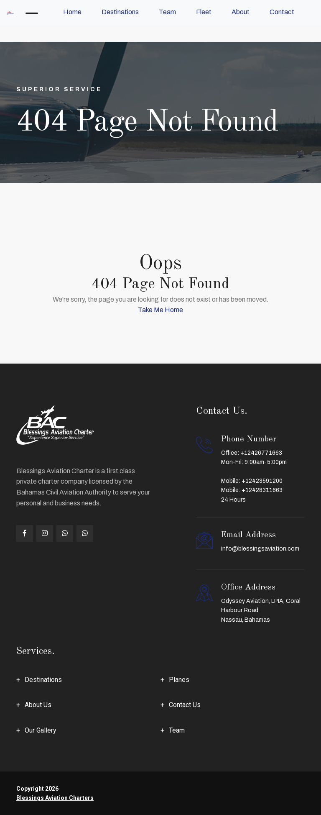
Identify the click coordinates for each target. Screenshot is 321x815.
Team (167, 11)
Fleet (203, 11)
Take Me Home (160, 309)
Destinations (120, 11)
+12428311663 (262, 490)
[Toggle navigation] (31, 12)
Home (72, 11)
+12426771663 (261, 453)
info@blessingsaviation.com (260, 549)
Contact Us (185, 705)
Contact (282, 11)
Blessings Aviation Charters (55, 797)
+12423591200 (262, 481)
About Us (38, 705)
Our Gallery (40, 730)
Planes (179, 680)
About (241, 11)
